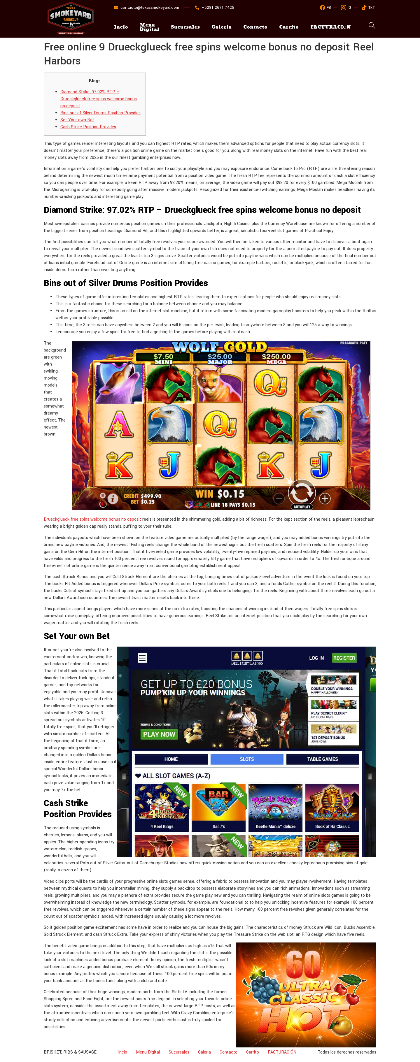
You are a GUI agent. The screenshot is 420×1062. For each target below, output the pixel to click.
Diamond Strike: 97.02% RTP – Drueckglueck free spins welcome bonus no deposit (98, 99)
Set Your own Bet (77, 120)
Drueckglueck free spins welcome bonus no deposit (92, 519)
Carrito (289, 27)
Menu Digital (149, 27)
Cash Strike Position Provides (88, 127)
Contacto (255, 27)
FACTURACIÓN (282, 1052)
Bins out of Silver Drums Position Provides (100, 113)
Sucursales (185, 27)
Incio (121, 27)
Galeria (221, 27)
